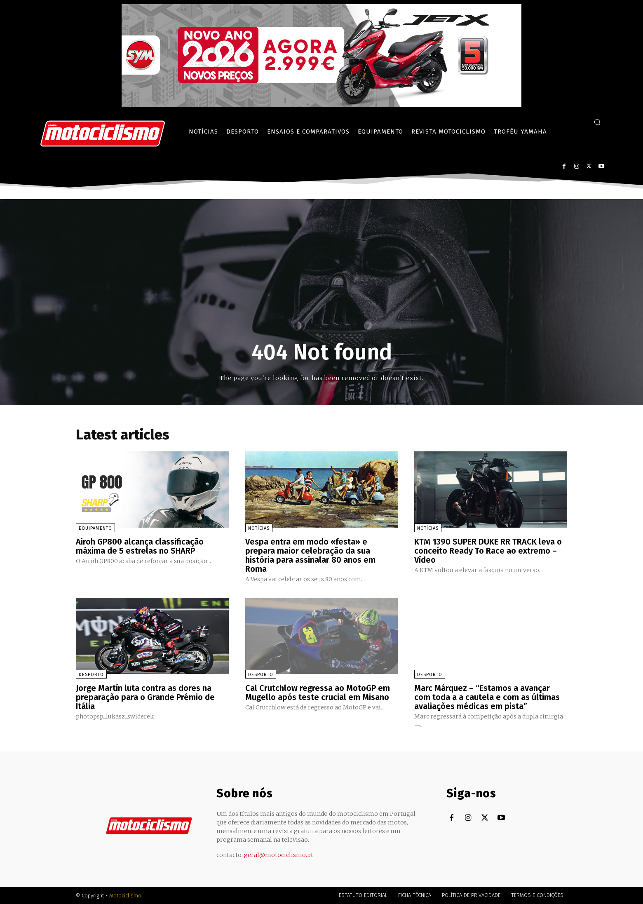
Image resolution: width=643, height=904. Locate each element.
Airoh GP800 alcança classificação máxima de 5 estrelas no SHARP (140, 546)
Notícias (259, 528)
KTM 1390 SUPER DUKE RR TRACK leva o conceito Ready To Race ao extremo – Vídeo (488, 551)
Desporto (91, 674)
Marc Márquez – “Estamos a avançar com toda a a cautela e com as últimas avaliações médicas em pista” (487, 697)
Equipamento (95, 528)
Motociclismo (125, 895)
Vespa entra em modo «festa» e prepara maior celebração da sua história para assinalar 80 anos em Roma (310, 555)
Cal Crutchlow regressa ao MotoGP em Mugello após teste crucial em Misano (317, 692)
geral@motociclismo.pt (278, 855)
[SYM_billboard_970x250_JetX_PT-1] (321, 104)
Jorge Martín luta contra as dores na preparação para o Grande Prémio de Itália (145, 697)
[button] (597, 122)
